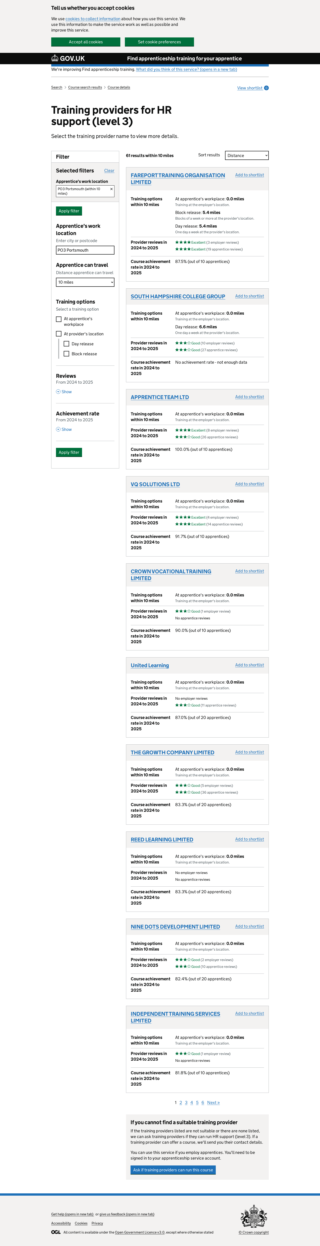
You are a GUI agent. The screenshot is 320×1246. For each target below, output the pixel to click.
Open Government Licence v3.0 (140, 1232)
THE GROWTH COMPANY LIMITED (172, 752)
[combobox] (85, 250)
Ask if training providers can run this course (173, 1169)
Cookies (81, 1223)
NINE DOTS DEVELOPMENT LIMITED (175, 926)
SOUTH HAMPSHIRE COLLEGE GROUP (178, 296)
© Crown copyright (254, 1232)
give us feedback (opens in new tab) (126, 1214)
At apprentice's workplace (78, 321)
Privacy (97, 1223)
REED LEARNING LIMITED (162, 839)
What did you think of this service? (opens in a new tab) (186, 69)
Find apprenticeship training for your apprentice (184, 58)
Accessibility (61, 1223)
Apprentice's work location (78, 229)
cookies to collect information (92, 18)
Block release (84, 353)
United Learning (150, 665)
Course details (119, 87)
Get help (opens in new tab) (72, 1214)
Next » (213, 1102)
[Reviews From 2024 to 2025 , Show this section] (85, 383)
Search (56, 87)
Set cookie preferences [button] (159, 41)
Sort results (210, 154)
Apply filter (69, 210)
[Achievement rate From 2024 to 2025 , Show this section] (85, 421)
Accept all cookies (86, 41)
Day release (83, 343)
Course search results (85, 87)
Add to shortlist (249, 174)
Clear (109, 170)
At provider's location (84, 333)
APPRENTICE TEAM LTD (160, 397)
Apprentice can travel (82, 265)
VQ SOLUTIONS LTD (155, 484)
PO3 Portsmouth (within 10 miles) (79, 191)
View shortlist (253, 88)
